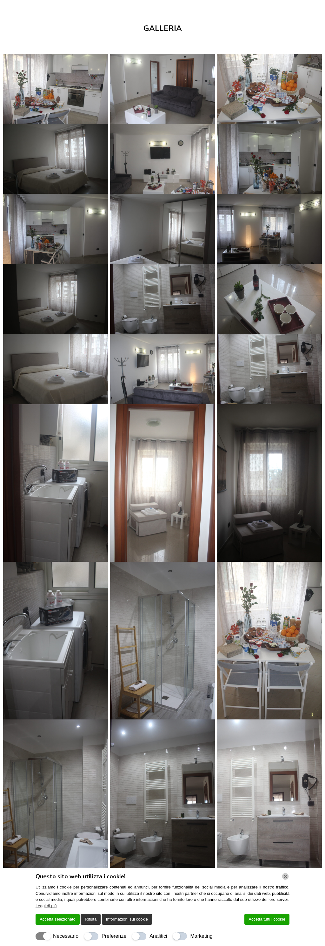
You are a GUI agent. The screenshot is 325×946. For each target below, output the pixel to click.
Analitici (158, 936)
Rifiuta (90, 919)
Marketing (201, 936)
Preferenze (114, 936)
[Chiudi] (285, 876)
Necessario (65, 936)
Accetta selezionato (58, 919)
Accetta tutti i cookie (267, 919)
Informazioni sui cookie (127, 919)
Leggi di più (46, 905)
